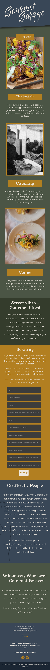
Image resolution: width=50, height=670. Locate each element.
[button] (25, 30)
